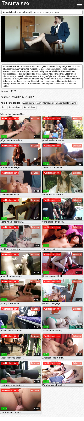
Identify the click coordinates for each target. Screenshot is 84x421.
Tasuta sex (15, 3)
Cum (39, 103)
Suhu (4, 107)
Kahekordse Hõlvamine (65, 103)
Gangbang (48, 103)
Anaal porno (28, 103)
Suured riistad (15, 107)
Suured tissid (29, 107)
